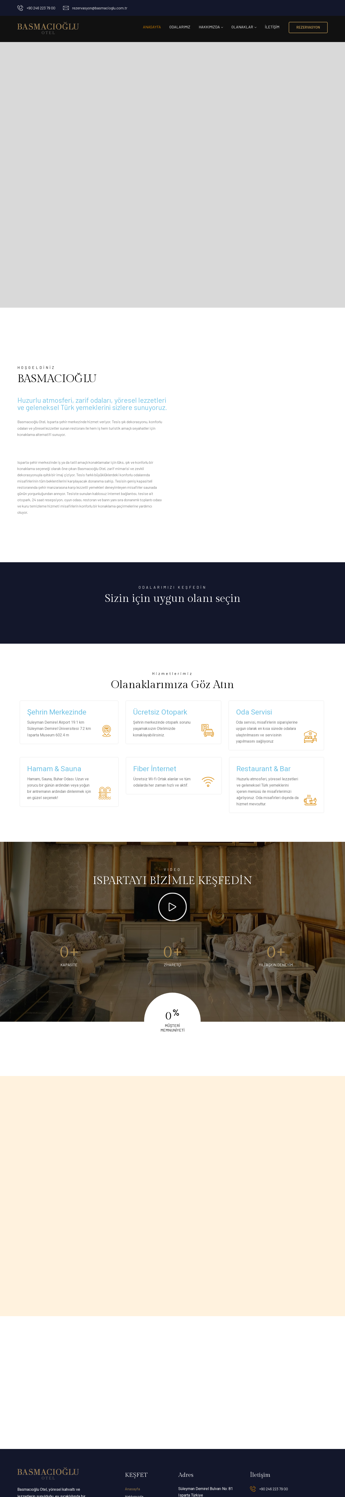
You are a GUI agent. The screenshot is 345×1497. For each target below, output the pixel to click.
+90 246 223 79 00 (40, 8)
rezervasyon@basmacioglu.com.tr (99, 8)
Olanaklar (242, 26)
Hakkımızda (209, 26)
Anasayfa (152, 26)
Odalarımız (179, 26)
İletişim (272, 26)
